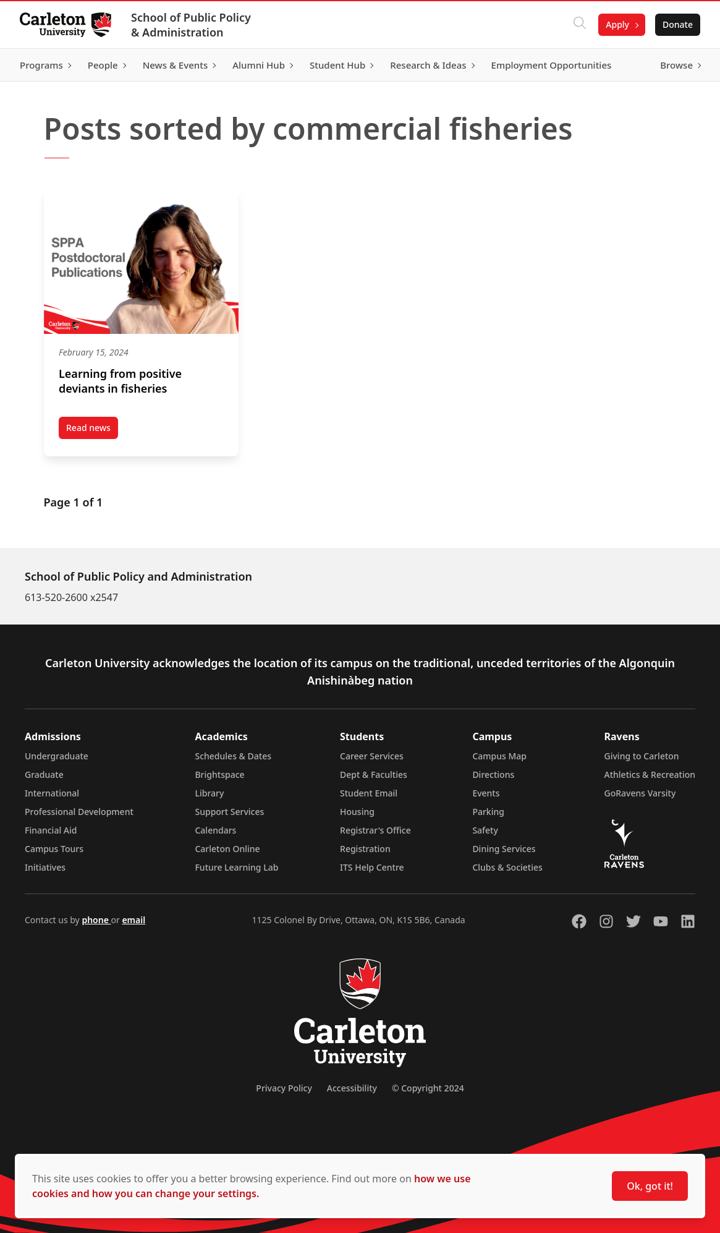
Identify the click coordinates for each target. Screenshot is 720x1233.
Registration (365, 849)
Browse (676, 65)
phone (96, 920)
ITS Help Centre (372, 867)
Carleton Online (227, 849)
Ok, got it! (650, 1186)
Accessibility (352, 1088)
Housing (357, 811)
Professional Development (79, 811)
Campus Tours (54, 849)
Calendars (215, 830)
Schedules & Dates (233, 756)
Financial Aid (51, 830)
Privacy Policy (283, 1088)
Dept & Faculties (373, 774)
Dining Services (503, 849)
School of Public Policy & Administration (191, 25)
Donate (678, 24)
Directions (493, 774)
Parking (488, 811)
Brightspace (219, 774)
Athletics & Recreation (649, 774)
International (52, 793)
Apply (617, 24)
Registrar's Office (375, 830)
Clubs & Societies (507, 867)
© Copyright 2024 (428, 1088)
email (133, 920)
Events (485, 793)
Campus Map (499, 756)
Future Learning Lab (236, 867)
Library (209, 793)
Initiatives (45, 867)
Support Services (229, 811)
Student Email (368, 793)
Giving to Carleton (641, 756)
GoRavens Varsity (640, 793)
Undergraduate (56, 756)
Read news (92, 430)
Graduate (44, 774)
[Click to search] (580, 25)
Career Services (372, 756)
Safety (485, 830)
